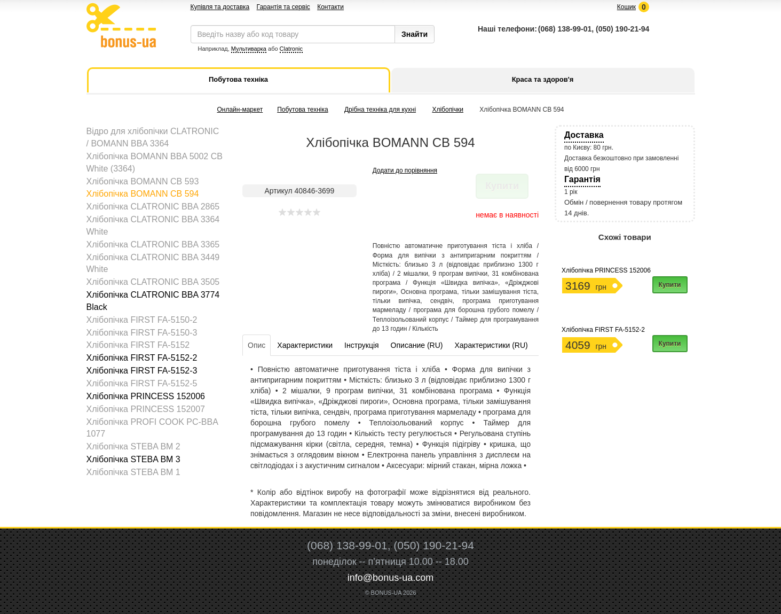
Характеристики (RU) (490, 345)
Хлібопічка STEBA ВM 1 (133, 472)
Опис (256, 345)
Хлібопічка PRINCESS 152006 (146, 396)
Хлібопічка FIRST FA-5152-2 (142, 357)
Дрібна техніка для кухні (380, 109)
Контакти (330, 7)
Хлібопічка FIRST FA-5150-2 (142, 319)
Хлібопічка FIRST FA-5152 (138, 344)
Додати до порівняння (405, 170)
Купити (670, 285)
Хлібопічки (447, 109)
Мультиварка (248, 48)
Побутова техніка (302, 109)
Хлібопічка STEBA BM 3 (133, 459)
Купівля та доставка (220, 7)
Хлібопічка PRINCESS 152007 (146, 409)
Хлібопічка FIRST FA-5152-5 (142, 383)
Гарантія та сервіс (283, 7)
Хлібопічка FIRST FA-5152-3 (142, 370)
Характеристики (305, 345)
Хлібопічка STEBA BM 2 (133, 446)
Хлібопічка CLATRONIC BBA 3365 (153, 244)
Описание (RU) (417, 345)
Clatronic (291, 48)
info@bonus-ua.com (390, 577)
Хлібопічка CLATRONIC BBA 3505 (153, 281)
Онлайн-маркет (240, 109)
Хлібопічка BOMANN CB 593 (142, 181)
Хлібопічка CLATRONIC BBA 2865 (153, 206)
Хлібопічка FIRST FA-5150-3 (142, 332)
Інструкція (361, 345)
